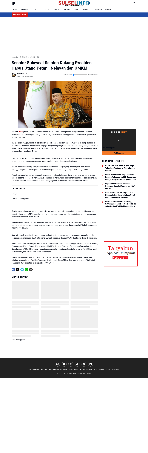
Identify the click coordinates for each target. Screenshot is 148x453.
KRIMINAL (66, 10)
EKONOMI (98, 10)
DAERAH (108, 10)
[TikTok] (77, 364)
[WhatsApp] (26, 269)
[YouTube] (64, 364)
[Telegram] (22, 269)
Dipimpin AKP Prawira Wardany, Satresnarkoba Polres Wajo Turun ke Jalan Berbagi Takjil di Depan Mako (120, 203)
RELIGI (37, 10)
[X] (17, 269)
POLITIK (56, 10)
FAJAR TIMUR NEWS (113, 369)
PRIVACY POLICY (75, 369)
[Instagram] (57, 364)
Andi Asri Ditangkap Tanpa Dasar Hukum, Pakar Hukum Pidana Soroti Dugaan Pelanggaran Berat (120, 194)
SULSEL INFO (26, 10)
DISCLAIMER (87, 369)
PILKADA (46, 10)
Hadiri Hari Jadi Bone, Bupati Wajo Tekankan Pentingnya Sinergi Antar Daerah (120, 168)
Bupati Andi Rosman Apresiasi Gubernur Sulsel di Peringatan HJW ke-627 (120, 186)
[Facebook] (13, 269)
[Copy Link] (31, 269)
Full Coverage (119, 153)
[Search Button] (134, 3)
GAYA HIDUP (86, 10)
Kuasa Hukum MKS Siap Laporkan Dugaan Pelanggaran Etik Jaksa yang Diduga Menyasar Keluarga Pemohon (120, 177)
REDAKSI (44, 369)
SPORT (76, 10)
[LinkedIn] (90, 364)
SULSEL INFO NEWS (84, 374)
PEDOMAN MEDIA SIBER (58, 369)
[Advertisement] (74, 36)
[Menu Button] (14, 3)
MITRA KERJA (99, 369)
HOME (15, 10)
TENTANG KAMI (33, 369)
